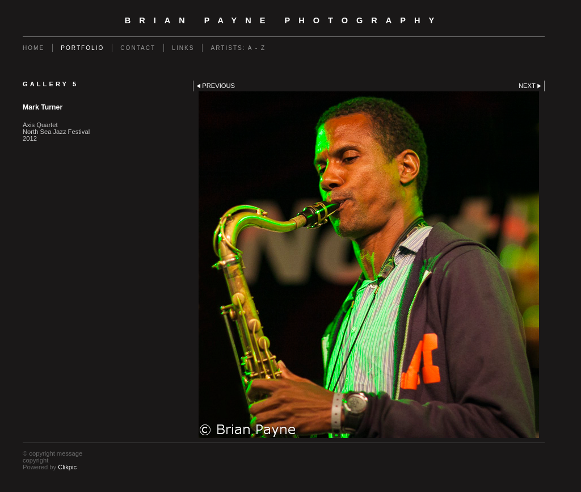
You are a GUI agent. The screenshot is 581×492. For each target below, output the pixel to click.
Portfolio (82, 48)
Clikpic (67, 467)
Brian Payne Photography (284, 20)
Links (183, 48)
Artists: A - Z (238, 48)
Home (33, 48)
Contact (137, 48)
